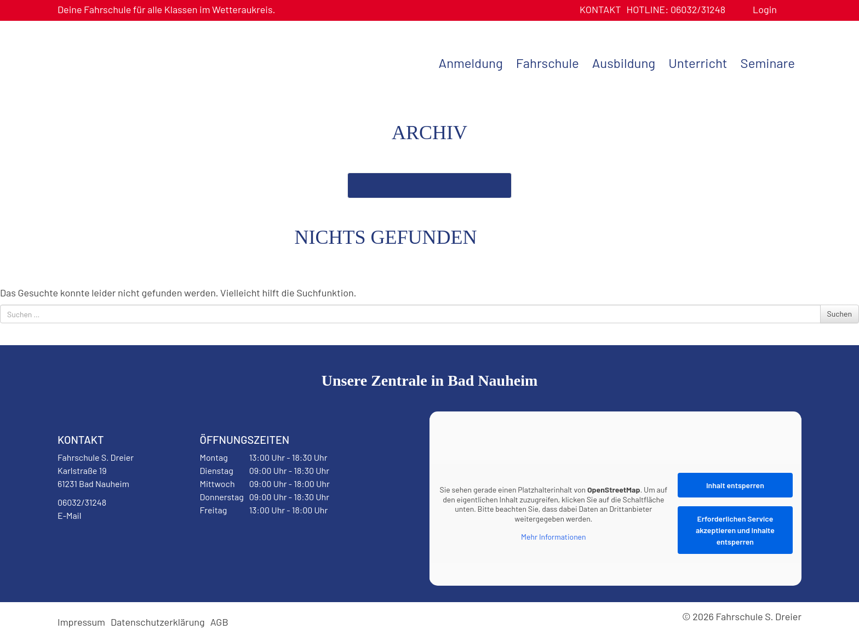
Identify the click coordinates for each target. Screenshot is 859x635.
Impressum (81, 622)
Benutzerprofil (789, 9)
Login (765, 9)
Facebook (84, 543)
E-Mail (69, 515)
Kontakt (600, 9)
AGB (219, 622)
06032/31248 (675, 9)
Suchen (839, 313)
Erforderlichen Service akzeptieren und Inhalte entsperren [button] (735, 530)
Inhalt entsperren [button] (735, 485)
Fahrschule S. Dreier (126, 62)
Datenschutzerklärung (158, 622)
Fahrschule (547, 63)
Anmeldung (471, 63)
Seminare (768, 63)
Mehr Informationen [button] (553, 536)
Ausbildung (623, 63)
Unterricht (697, 63)
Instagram (127, 543)
